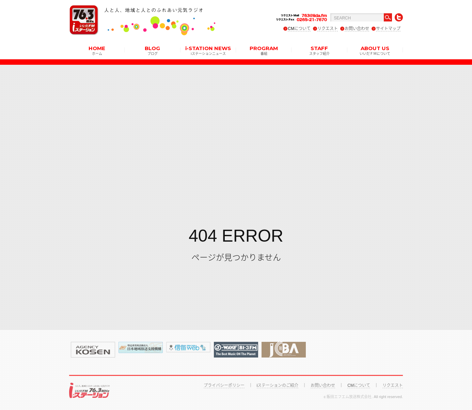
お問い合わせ (357, 28)
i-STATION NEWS (208, 50)
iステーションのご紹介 (278, 385)
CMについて (299, 28)
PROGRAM (264, 50)
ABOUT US (375, 50)
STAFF (319, 50)
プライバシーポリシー (224, 385)
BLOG (152, 50)
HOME (97, 50)
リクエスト (327, 28)
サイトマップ (388, 28)
